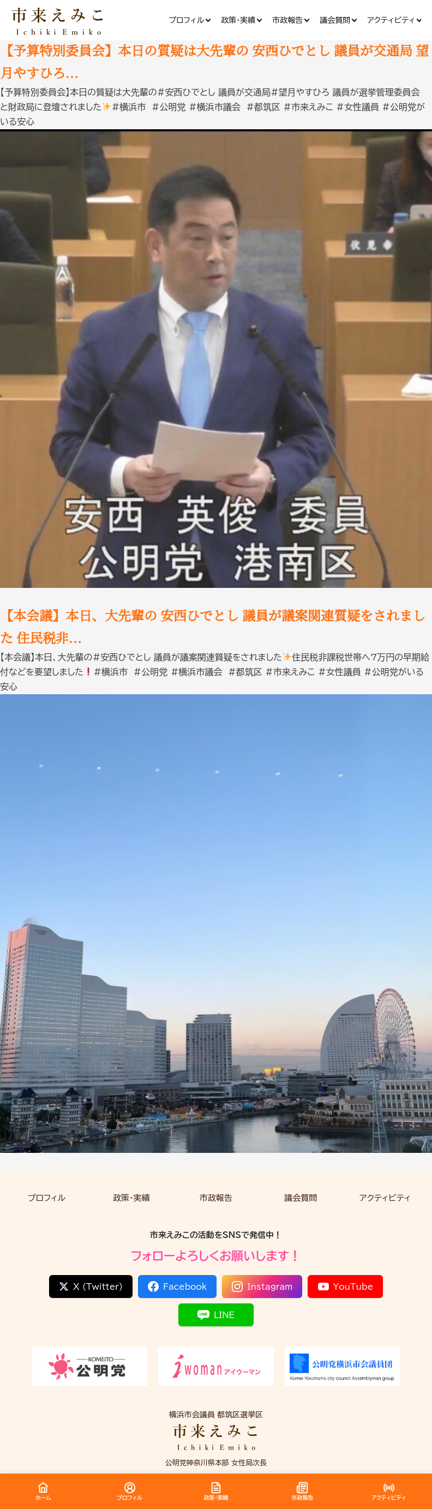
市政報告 (216, 1198)
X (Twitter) (91, 1286)
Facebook (177, 1286)
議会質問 (300, 1198)
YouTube (346, 1286)
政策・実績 (131, 1198)
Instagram (262, 1286)
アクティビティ (385, 1198)
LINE (216, 1315)
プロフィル (46, 1198)
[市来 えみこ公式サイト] (58, 20)
